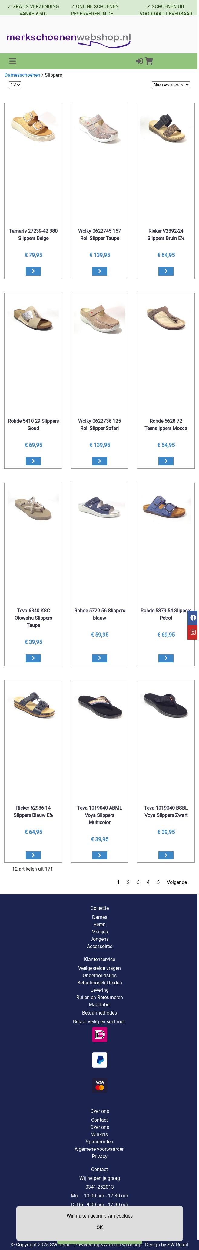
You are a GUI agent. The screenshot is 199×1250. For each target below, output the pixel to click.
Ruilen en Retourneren (99, 997)
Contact (99, 1120)
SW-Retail (177, 1245)
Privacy (100, 1156)
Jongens (99, 939)
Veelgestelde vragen (99, 968)
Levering (100, 990)
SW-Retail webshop (120, 1245)
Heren (99, 924)
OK (99, 1228)
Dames (99, 917)
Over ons (99, 1127)
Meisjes (99, 932)
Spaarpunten (99, 1142)
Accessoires (99, 946)
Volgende (177, 882)
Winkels (99, 1134)
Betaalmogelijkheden (99, 983)
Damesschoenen (22, 75)
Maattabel (100, 1005)
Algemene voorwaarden (100, 1149)
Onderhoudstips (100, 975)
